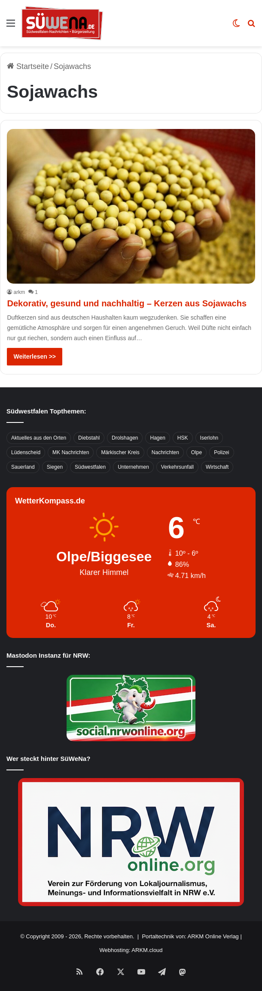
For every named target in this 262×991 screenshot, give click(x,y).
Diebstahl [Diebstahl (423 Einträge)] (89, 438)
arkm (19, 292)
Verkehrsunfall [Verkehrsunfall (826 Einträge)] (177, 467)
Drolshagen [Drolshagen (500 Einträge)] (125, 438)
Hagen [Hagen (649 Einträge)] (157, 438)
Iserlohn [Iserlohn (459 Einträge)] (209, 438)
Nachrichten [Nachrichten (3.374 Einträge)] (165, 452)
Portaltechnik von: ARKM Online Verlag (190, 936)
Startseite (28, 66)
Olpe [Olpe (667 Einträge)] (196, 452)
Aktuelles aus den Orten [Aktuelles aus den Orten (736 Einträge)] (38, 438)
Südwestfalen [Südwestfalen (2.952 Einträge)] (90, 467)
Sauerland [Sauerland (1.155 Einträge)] (23, 467)
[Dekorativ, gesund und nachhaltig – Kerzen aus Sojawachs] (131, 206)
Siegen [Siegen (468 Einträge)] (55, 467)
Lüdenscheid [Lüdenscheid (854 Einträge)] (25, 452)
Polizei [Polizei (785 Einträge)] (221, 452)
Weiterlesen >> (34, 356)
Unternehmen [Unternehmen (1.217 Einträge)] (133, 467)
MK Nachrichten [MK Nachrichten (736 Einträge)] (70, 452)
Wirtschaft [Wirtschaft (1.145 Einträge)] (217, 467)
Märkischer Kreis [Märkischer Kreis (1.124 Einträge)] (120, 452)
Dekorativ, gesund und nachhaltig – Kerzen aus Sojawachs (127, 303)
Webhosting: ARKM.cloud (130, 950)
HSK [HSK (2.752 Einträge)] (182, 438)
